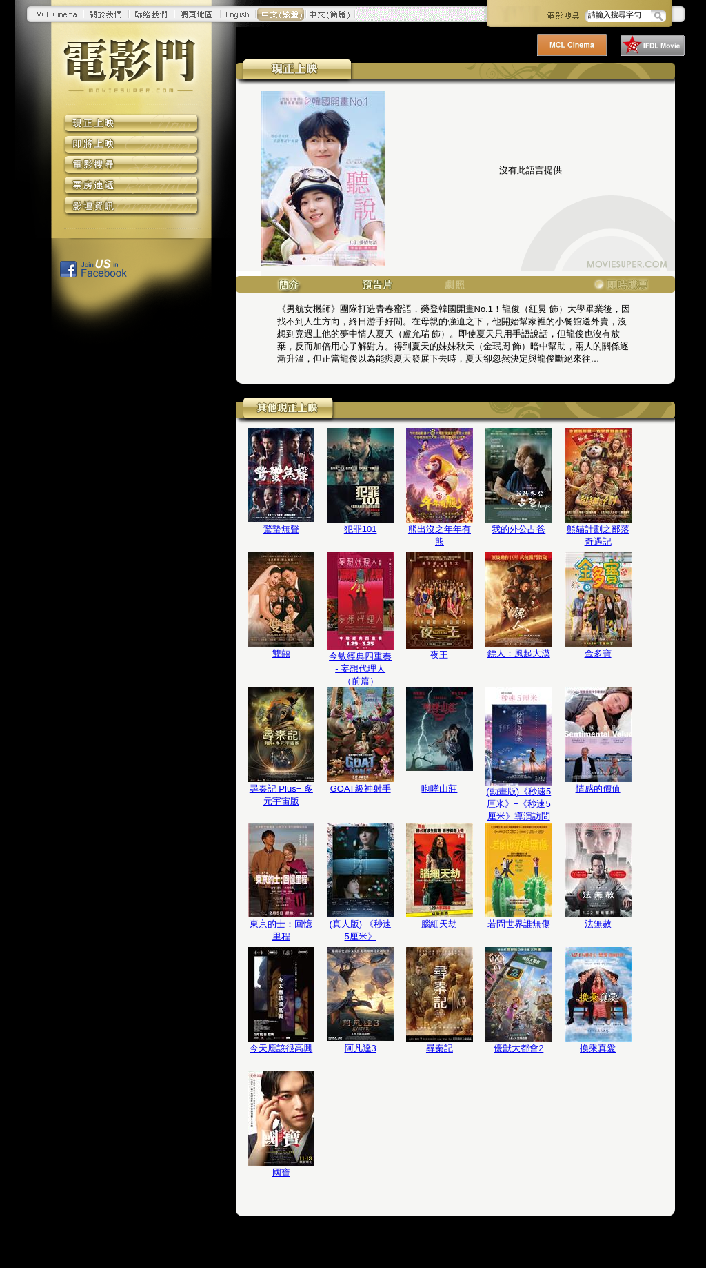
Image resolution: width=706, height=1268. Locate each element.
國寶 (281, 1172)
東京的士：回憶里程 (281, 930)
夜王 (439, 655)
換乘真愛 (598, 1048)
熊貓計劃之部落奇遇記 (598, 535)
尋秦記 (439, 1048)
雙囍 (281, 653)
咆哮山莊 (439, 788)
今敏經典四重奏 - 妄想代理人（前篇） (360, 668)
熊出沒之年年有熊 (439, 535)
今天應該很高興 (281, 1048)
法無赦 (598, 924)
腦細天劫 (439, 924)
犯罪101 (360, 529)
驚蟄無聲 (281, 529)
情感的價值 (598, 788)
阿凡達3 (360, 1048)
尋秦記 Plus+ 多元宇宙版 (281, 794)
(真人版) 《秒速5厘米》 (360, 930)
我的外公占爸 (518, 529)
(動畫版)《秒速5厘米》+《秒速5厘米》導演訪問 (518, 803)
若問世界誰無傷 (518, 924)
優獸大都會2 (518, 1048)
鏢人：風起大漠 (518, 653)
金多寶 (598, 653)
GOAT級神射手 (360, 788)
